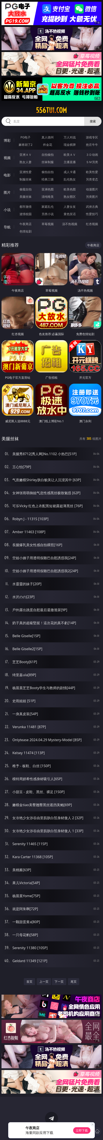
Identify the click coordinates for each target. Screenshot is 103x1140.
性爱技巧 (92, 214)
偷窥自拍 (25, 189)
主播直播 (70, 162)
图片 (7, 192)
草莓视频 (48, 224)
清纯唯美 (48, 197)
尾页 (74, 981)
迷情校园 (25, 214)
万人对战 (70, 137)
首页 (29, 981)
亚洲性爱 (25, 172)
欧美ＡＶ (70, 155)
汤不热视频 (69, 224)
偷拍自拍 (48, 172)
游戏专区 (92, 137)
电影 (7, 175)
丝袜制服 (48, 162)
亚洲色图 (48, 189)
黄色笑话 (70, 214)
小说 (7, 209)
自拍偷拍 (48, 155)
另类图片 (92, 197)
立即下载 (82, 1130)
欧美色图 (70, 189)
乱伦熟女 (70, 179)
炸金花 (47, 145)
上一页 (43, 981)
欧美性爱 (92, 172)
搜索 (93, 121)
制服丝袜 (25, 179)
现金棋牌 (70, 145)
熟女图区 (70, 197)
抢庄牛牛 (92, 145)
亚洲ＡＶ (25, 155)
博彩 (7, 140)
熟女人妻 (25, 162)
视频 (7, 157)
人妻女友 (70, 207)
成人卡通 (70, 172)
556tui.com (51, 110)
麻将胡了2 (25, 145)
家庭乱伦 (48, 207)
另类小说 (48, 214)
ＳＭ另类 (92, 162)
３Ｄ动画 (92, 155)
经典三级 (48, 179)
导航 (7, 227)
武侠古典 (92, 207)
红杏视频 (92, 224)
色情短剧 (25, 231)
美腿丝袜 (25, 197)
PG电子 (25, 137)
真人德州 (48, 137)
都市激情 (25, 207)
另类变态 (92, 179)
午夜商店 (25, 224)
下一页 (59, 981)
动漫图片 (92, 189)
